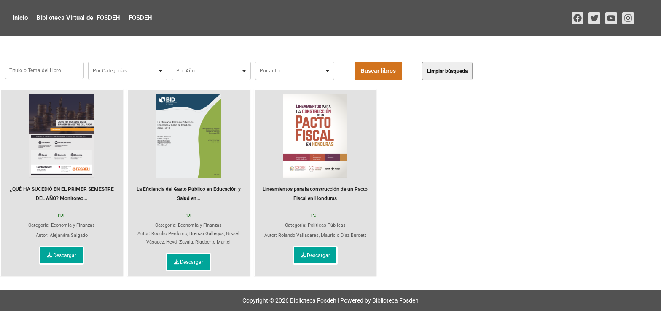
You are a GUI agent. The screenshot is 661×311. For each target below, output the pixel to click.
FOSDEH (140, 17)
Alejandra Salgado (69, 235)
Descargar (61, 255)
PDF (62, 215)
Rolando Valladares (298, 235)
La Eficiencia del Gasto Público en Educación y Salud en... (189, 147)
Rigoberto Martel (213, 242)
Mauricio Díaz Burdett (343, 235)
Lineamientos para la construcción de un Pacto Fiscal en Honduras (315, 147)
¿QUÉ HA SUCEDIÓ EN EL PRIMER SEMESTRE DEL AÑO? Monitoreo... (62, 147)
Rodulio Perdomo (169, 233)
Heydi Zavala (179, 242)
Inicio (20, 17)
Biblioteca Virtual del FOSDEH (78, 17)
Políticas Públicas (327, 225)
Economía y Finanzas (73, 225)
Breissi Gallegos (206, 233)
